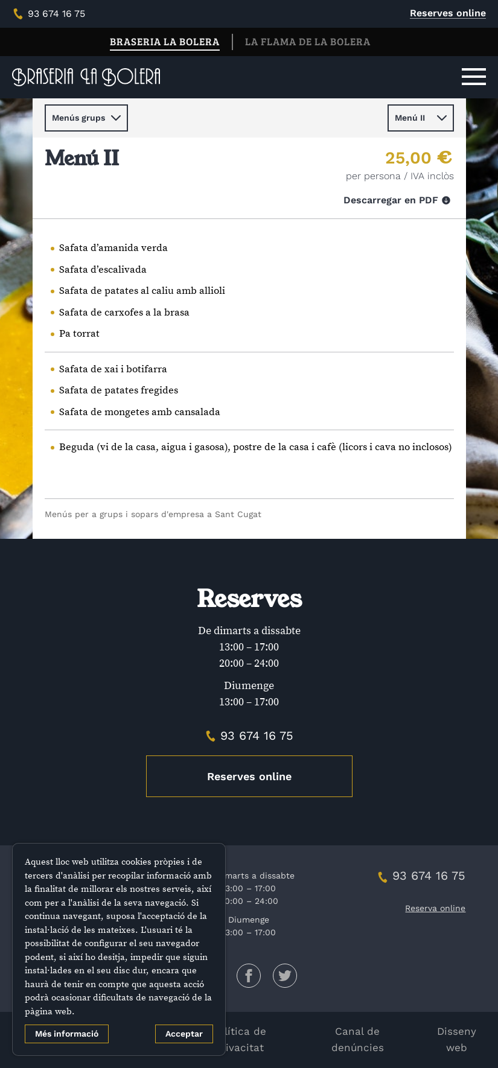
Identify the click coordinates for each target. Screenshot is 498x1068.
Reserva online (435, 908)
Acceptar (184, 1033)
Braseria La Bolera (165, 41)
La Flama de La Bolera (308, 41)
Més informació (66, 1033)
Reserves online (448, 13)
